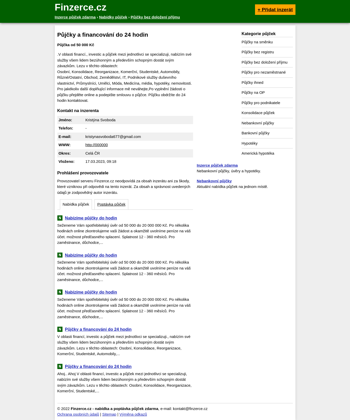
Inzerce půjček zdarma (217, 165)
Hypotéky (250, 143)
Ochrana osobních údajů (78, 414)
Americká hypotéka (258, 153)
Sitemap (109, 414)
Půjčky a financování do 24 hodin (98, 329)
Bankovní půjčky (256, 133)
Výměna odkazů (133, 414)
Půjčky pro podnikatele (261, 103)
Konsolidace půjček (258, 113)
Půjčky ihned (252, 82)
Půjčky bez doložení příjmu (265, 62)
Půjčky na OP (253, 92)
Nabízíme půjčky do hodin (91, 218)
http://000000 (97, 145)
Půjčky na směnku (257, 42)
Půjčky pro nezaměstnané (264, 72)
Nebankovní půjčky (258, 123)
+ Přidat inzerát (275, 9)
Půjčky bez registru (258, 52)
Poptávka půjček (111, 204)
